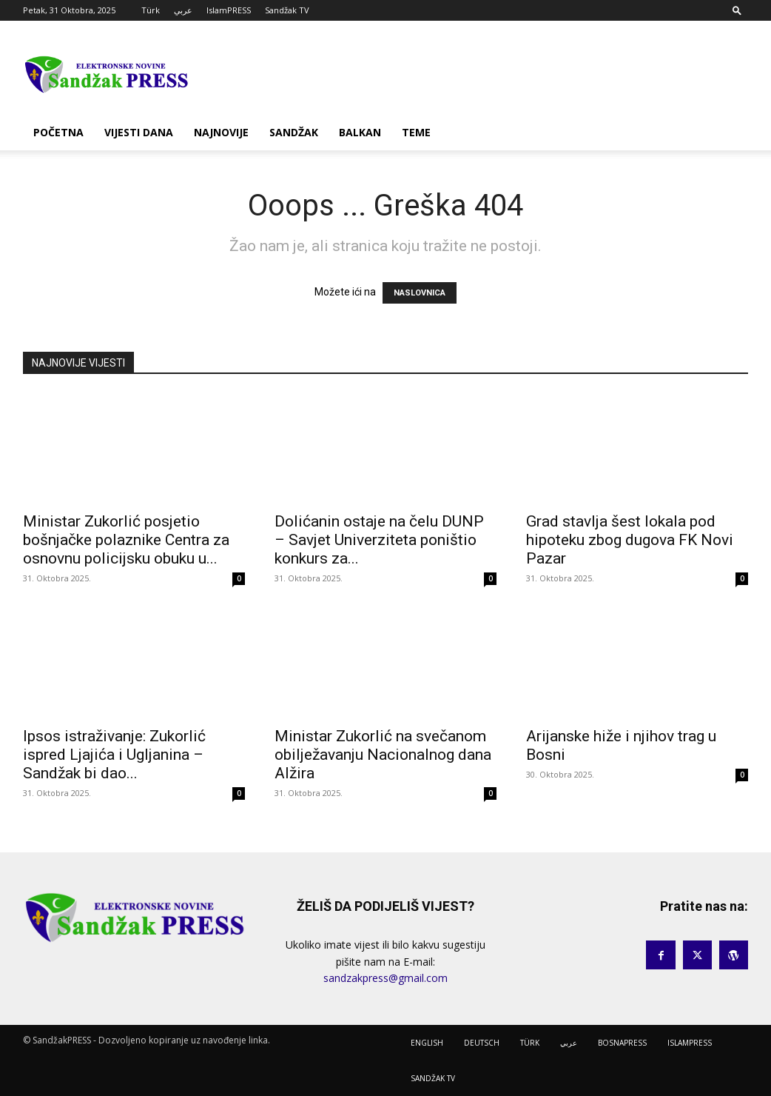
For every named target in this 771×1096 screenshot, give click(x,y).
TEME (416, 132)
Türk (150, 10)
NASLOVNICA (419, 293)
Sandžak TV (287, 10)
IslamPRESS (228, 10)
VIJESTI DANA (138, 132)
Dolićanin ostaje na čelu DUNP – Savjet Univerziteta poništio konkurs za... (379, 539)
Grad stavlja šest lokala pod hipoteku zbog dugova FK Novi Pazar (629, 539)
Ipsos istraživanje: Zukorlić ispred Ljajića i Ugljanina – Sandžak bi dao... (114, 754)
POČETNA (58, 132)
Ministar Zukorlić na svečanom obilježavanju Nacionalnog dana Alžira (383, 754)
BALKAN (360, 132)
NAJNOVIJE (221, 132)
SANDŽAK (293, 132)
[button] (737, 10)
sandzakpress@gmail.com (385, 978)
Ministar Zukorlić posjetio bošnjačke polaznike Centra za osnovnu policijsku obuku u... (126, 539)
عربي (183, 10)
